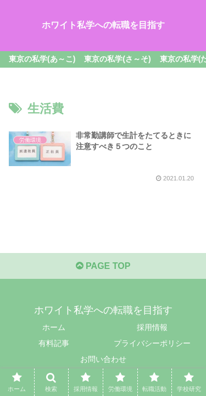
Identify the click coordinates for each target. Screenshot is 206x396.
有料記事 (53, 343)
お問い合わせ (103, 359)
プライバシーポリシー (152, 343)
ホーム (53, 327)
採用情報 (152, 327)
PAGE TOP (103, 266)
